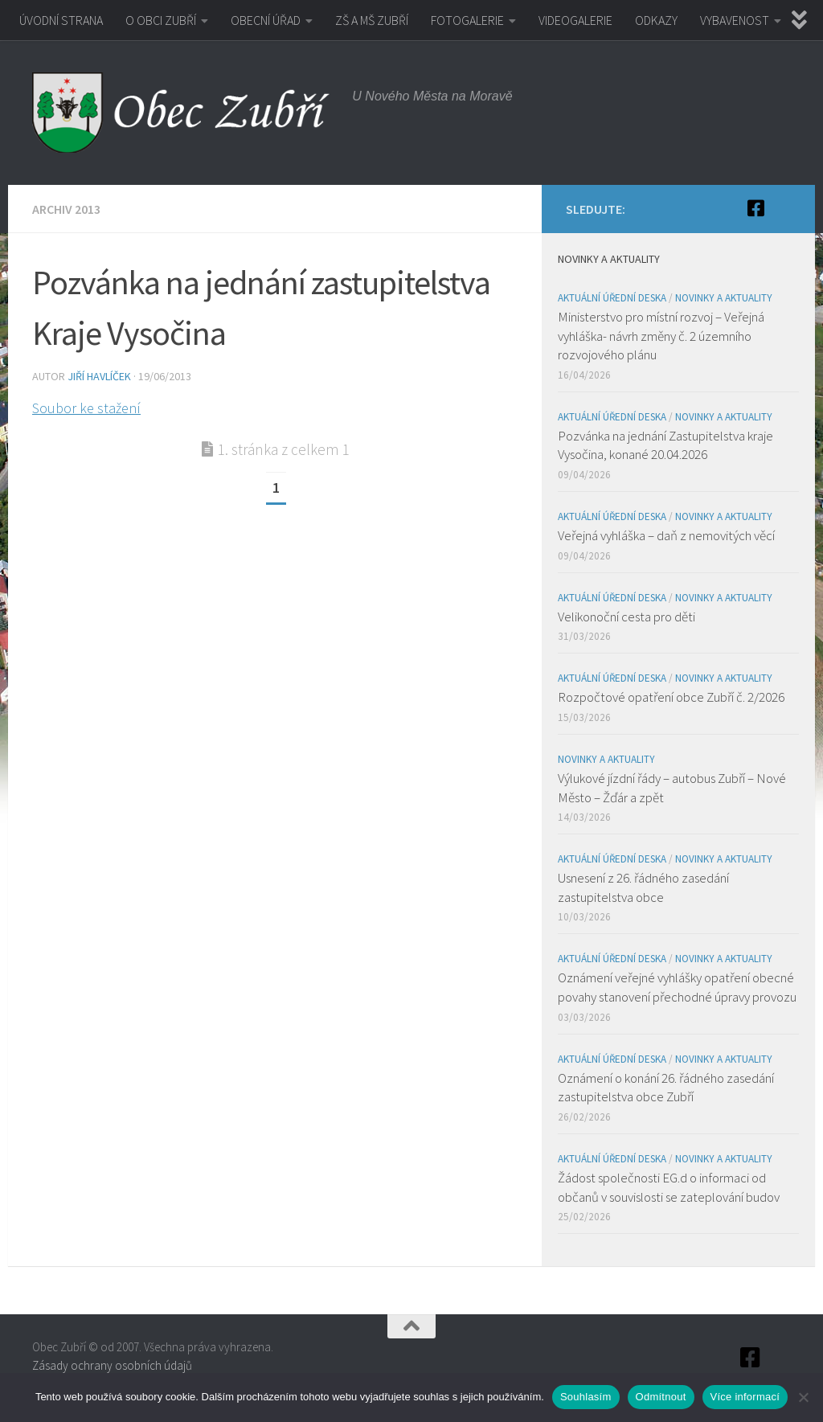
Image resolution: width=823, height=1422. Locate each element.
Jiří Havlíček (99, 376)
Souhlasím (586, 1397)
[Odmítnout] (803, 1397)
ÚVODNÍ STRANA (61, 20)
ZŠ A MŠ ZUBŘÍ (371, 20)
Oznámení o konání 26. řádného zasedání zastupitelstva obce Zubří (666, 1087)
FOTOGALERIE (467, 20)
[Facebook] (755, 208)
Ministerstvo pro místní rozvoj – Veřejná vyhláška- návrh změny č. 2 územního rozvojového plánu (661, 335)
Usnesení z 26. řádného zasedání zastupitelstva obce (643, 887)
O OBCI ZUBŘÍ (160, 20)
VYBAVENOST (734, 20)
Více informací (745, 1397)
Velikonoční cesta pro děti (626, 616)
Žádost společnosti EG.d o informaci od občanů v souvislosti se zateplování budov (669, 1187)
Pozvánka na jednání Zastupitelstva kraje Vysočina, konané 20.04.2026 (665, 445)
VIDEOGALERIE (575, 20)
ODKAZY (656, 20)
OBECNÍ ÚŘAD (266, 20)
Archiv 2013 (66, 209)
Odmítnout (661, 1397)
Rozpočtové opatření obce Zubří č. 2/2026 (671, 697)
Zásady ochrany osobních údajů (112, 1365)
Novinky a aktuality (723, 298)
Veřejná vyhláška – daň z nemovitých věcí (666, 535)
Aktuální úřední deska (612, 298)
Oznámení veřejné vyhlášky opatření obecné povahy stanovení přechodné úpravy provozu (677, 987)
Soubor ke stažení (86, 408)
